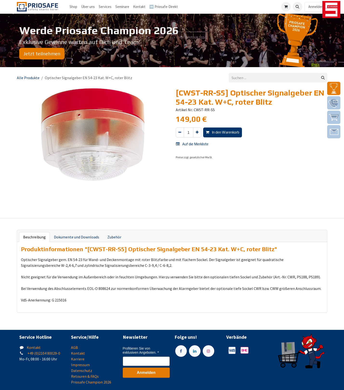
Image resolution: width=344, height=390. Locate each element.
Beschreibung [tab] (34, 237)
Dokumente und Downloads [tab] (76, 237)
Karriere (77, 359)
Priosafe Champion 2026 (91, 382)
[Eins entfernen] (180, 132)
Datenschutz (81, 370)
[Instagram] (208, 351)
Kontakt (34, 347)
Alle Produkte (28, 77)
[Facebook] (181, 351)
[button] (297, 7)
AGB (74, 347)
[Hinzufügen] (197, 132)
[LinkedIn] (195, 351)
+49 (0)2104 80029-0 (43, 353)
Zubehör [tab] (114, 237)
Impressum (80, 364)
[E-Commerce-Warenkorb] (286, 7)
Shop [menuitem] (73, 6)
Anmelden (315, 6)
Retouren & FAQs (85, 376)
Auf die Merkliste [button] (192, 144)
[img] (333, 88)
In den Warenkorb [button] (222, 132)
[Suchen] (322, 78)
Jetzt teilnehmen (41, 53)
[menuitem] (88, 7)
